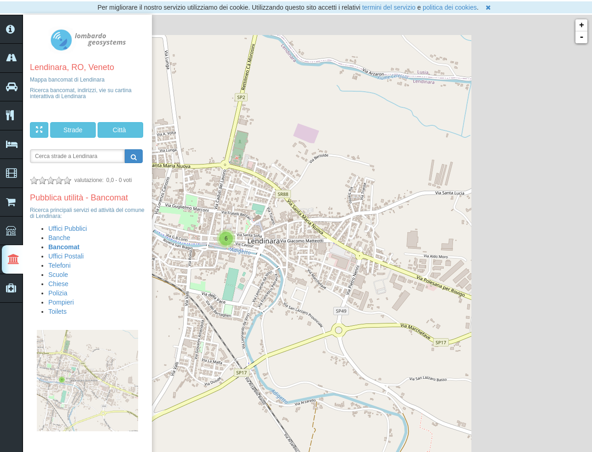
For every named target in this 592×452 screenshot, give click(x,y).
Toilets (57, 311)
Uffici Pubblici (67, 228)
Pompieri (61, 302)
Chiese (58, 284)
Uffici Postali (66, 256)
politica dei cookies (450, 7)
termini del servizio (389, 7)
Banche (59, 237)
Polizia (57, 293)
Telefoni (59, 265)
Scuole (58, 274)
